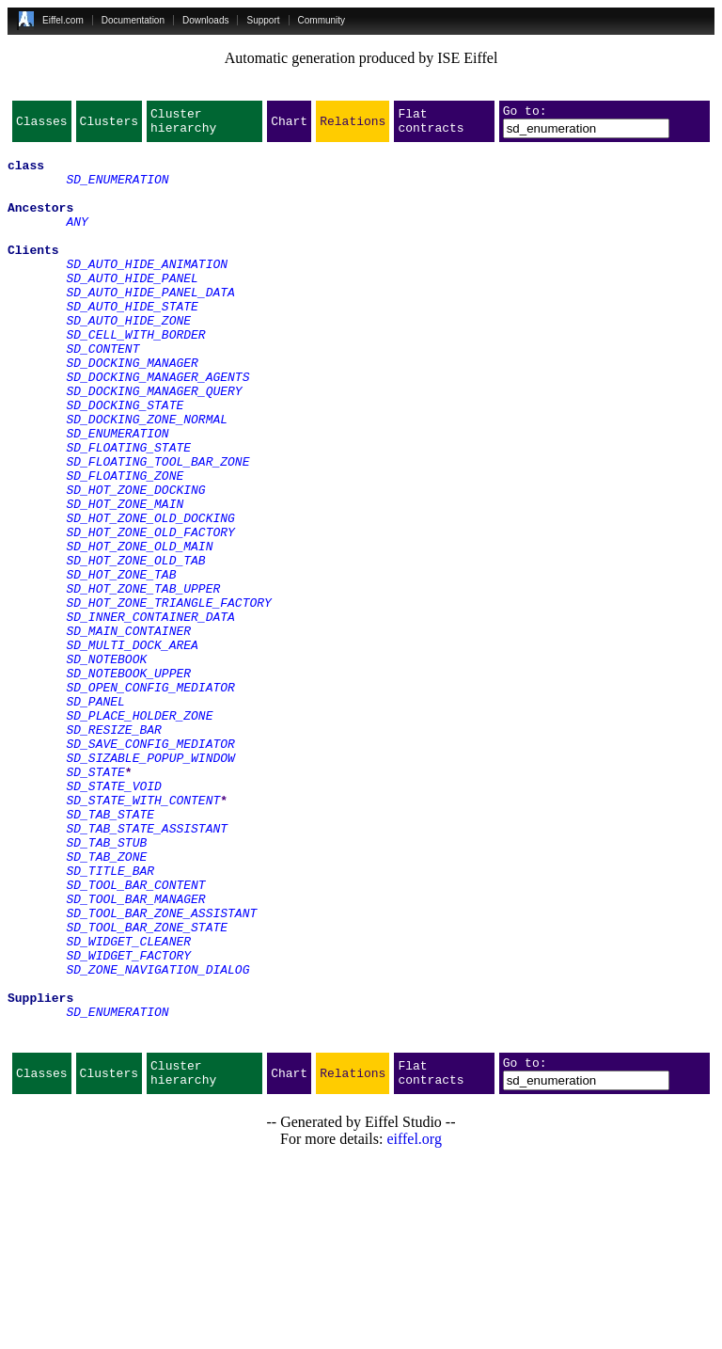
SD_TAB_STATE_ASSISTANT (147, 968)
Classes (42, 126)
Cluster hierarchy (183, 126)
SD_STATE (95, 901)
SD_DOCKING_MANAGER (131, 410)
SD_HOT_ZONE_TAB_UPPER (143, 681)
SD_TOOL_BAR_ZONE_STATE (147, 1087)
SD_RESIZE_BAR (113, 850)
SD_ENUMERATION (117, 190)
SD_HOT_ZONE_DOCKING (135, 562)
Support (262, 20)
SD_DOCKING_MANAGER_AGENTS (157, 427)
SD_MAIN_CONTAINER (128, 731)
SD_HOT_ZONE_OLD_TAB (135, 647)
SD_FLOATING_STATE (128, 511)
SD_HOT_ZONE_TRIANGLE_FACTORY (168, 698)
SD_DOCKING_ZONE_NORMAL (147, 477)
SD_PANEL (95, 816)
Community (322, 20)
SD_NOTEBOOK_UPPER (128, 782)
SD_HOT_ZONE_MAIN (124, 579)
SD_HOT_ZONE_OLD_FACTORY (150, 613)
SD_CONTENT (102, 393)
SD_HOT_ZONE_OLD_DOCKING (150, 596)
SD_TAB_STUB (106, 985)
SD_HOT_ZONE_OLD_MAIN (139, 630)
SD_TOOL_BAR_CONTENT (135, 1036)
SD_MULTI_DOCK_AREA (131, 748)
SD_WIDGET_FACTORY (128, 1121)
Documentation (133, 20)
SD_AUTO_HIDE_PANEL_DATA (150, 325)
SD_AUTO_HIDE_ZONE (128, 359)
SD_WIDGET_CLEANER (128, 1104)
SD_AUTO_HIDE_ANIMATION (147, 291)
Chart (289, 126)
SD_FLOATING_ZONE (124, 545)
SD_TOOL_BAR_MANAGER (135, 1053)
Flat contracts (430, 126)
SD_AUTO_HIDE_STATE (131, 342)
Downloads (205, 20)
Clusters (109, 126)
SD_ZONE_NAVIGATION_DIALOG (157, 1138)
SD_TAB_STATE (110, 952)
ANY (76, 240)
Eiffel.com (63, 20)
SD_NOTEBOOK (106, 765)
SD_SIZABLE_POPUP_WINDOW (150, 884)
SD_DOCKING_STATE (124, 460)
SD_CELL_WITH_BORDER (135, 376)
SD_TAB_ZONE (106, 1002)
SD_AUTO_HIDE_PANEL (131, 308)
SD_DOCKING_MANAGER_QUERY (154, 444)
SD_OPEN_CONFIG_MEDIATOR (150, 799)
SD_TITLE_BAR (110, 1019)
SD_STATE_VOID (113, 918)
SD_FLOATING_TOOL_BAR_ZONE (157, 528)
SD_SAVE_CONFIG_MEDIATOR (150, 867)
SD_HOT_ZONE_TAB (121, 664)
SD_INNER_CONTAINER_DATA (150, 714)
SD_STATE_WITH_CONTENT (143, 935)
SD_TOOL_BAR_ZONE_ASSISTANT (161, 1070)
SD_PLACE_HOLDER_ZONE (139, 833)
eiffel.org (414, 1325)
